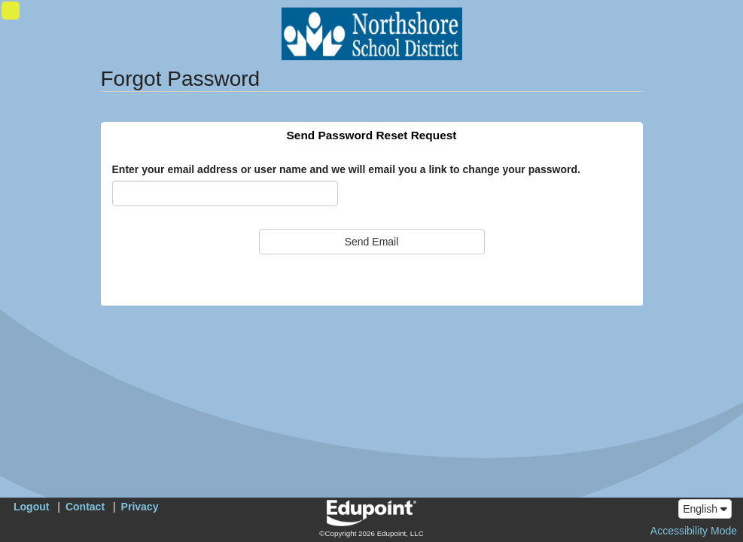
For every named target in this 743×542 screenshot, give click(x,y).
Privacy (140, 507)
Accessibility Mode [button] (693, 531)
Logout (31, 507)
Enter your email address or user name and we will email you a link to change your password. (346, 169)
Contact (85, 507)
